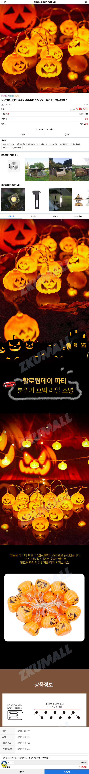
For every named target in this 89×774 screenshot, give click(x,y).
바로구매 (67, 772)
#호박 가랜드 (64, 144)
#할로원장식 (21, 144)
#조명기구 (6, 147)
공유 (66, 134)
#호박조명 (44, 144)
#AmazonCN (17, 147)
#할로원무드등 (33, 144)
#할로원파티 (76, 144)
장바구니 (22, 772)
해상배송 (10, 96)
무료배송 (4, 96)
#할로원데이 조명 (8, 144)
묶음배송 (17, 96)
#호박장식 (54, 144)
